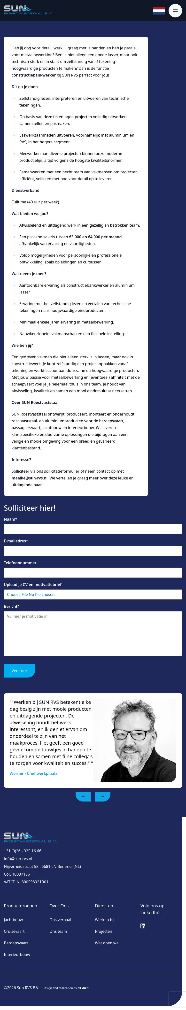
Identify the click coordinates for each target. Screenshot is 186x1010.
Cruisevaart (14, 931)
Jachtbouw (13, 919)
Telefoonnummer (20, 562)
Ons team (58, 931)
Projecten (103, 931)
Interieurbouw (17, 954)
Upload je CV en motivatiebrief (33, 584)
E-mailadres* (16, 541)
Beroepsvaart (16, 943)
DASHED (83, 988)
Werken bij (104, 919)
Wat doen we (107, 943)
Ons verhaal (60, 919)
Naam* (10, 519)
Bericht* (12, 606)
